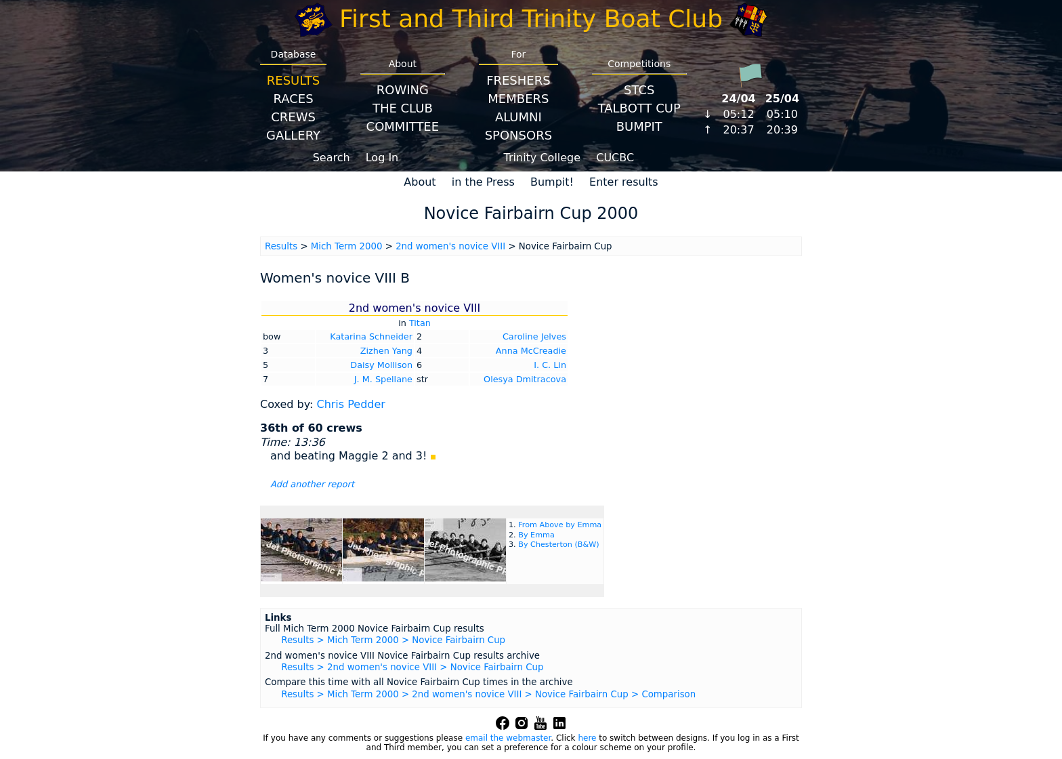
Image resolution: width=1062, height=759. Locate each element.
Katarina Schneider (371, 336)
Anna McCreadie (531, 351)
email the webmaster (508, 738)
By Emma (536, 535)
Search (331, 157)
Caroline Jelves (534, 336)
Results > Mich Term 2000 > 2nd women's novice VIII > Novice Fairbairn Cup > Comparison (488, 694)
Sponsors (518, 135)
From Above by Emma (559, 524)
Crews (293, 117)
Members (518, 98)
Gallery (293, 135)
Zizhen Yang (386, 351)
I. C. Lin (550, 365)
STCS (639, 90)
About (420, 182)
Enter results (623, 182)
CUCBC (615, 157)
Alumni (518, 117)
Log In (382, 157)
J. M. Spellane (383, 379)
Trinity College (542, 157)
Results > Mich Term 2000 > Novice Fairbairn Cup (393, 640)
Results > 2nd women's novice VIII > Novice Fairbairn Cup (412, 667)
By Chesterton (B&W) (558, 544)
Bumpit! (552, 182)
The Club (403, 108)
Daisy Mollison (381, 365)
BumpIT (639, 126)
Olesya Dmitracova (525, 379)
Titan (420, 323)
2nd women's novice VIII (450, 246)
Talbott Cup (639, 108)
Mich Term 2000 (347, 246)
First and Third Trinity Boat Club (531, 19)
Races (293, 98)
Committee (403, 126)
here (587, 738)
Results (293, 80)
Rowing (403, 90)
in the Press (483, 182)
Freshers (518, 80)
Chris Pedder (350, 404)
